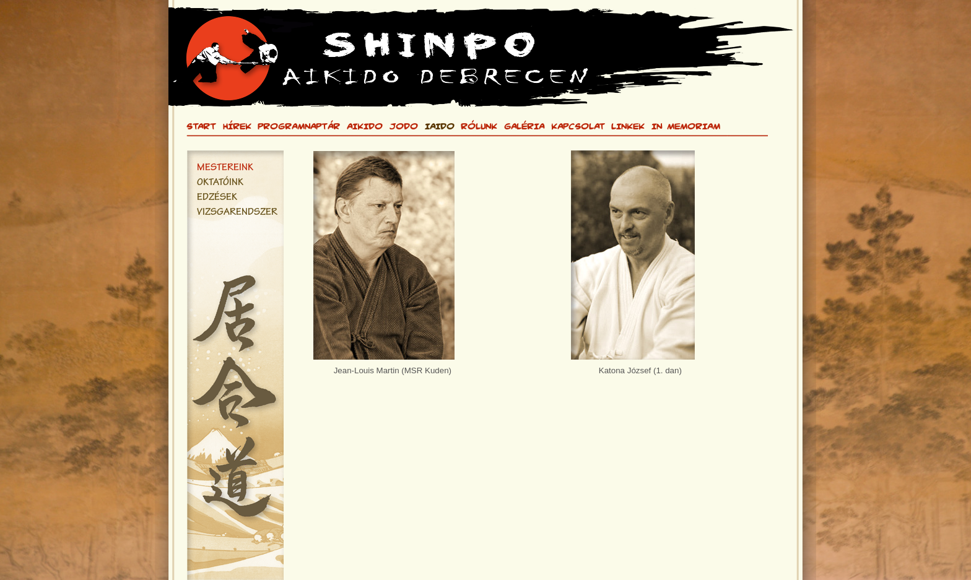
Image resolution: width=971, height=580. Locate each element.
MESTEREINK (225, 168)
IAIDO (440, 125)
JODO (404, 125)
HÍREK (237, 125)
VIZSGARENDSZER (237, 213)
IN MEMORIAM (685, 125)
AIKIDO (365, 125)
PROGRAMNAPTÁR (299, 125)
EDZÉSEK (217, 198)
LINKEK (628, 125)
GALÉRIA (524, 125)
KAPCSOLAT (578, 125)
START (201, 125)
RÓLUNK (479, 125)
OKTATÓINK (220, 183)
